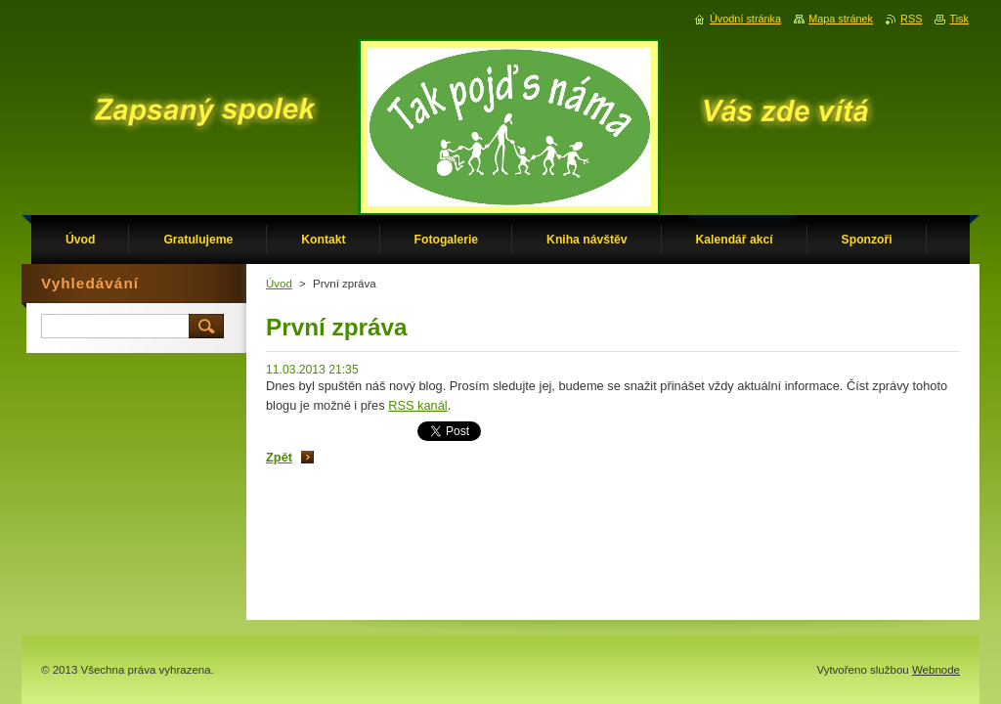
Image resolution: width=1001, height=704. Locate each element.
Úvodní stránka (745, 18)
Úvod (279, 283)
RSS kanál (417, 405)
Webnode (936, 670)
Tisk (959, 18)
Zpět (279, 457)
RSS (911, 18)
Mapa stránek (840, 18)
